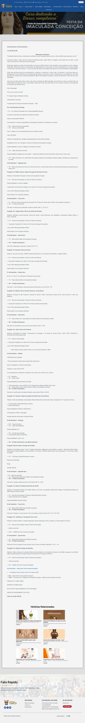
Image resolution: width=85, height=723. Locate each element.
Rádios (81, 6)
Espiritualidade (48, 7)
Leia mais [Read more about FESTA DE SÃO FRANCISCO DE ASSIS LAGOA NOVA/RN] (18, 624)
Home (16, 6)
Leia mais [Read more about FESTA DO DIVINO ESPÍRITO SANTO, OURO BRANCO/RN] (18, 645)
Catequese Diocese (57, 6)
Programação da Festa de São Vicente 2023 (53, 659)
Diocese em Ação (29, 7)
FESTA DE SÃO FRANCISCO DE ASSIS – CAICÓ (53, 640)
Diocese (21, 7)
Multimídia (76, 7)
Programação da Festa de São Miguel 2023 (26, 659)
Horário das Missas (67, 6)
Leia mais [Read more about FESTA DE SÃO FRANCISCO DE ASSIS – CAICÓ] (45, 643)
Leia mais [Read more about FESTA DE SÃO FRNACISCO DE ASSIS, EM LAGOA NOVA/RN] (45, 625)
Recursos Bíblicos (39, 6)
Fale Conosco (49, 9)
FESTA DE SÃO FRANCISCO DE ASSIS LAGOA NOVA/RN (28, 620)
